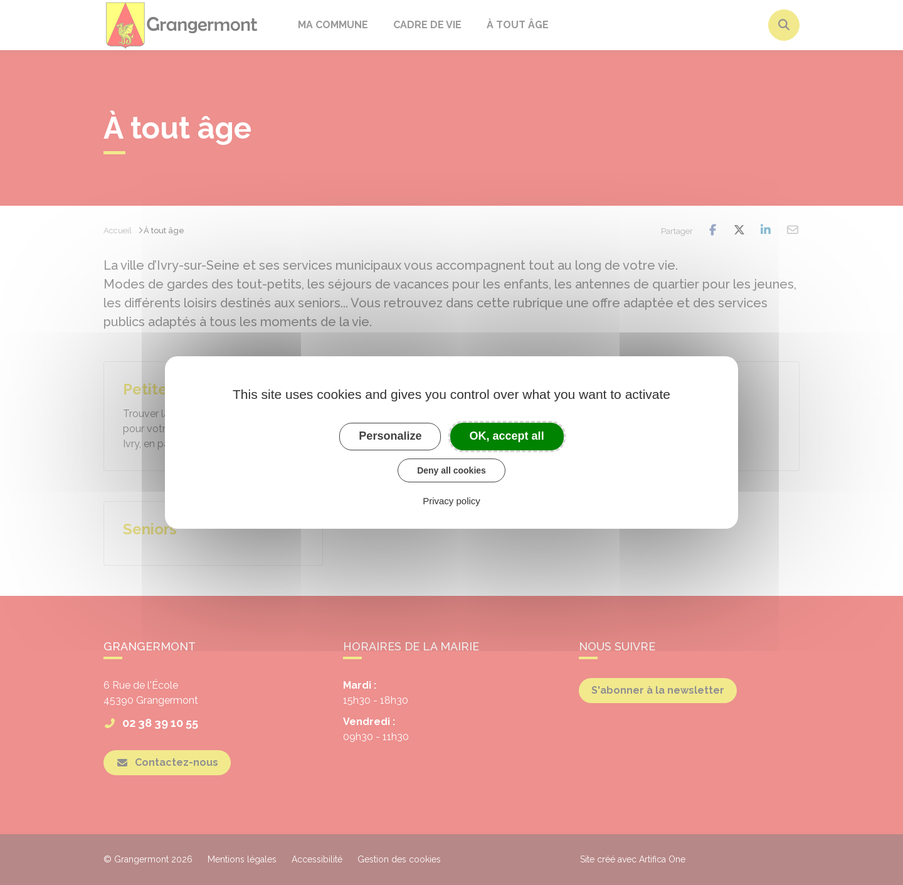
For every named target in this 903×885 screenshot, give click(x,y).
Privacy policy (451, 500)
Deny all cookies (451, 470)
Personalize (390, 436)
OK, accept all (507, 436)
